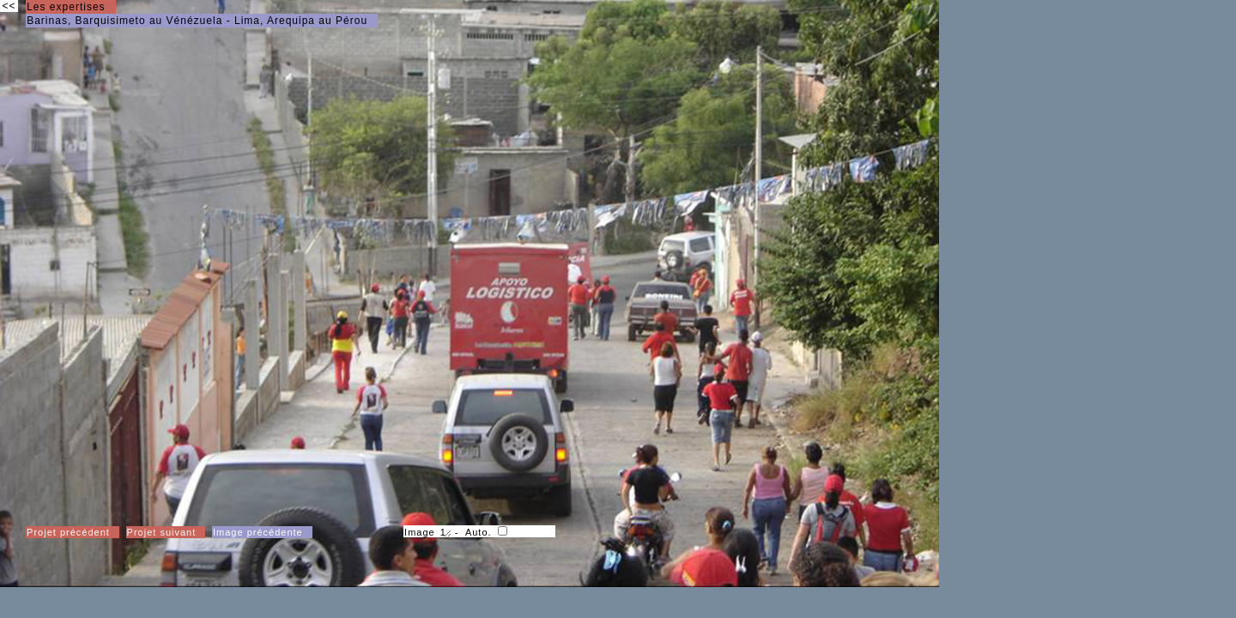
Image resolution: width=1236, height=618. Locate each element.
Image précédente (258, 532)
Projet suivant (162, 532)
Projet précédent (68, 532)
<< (8, 6)
